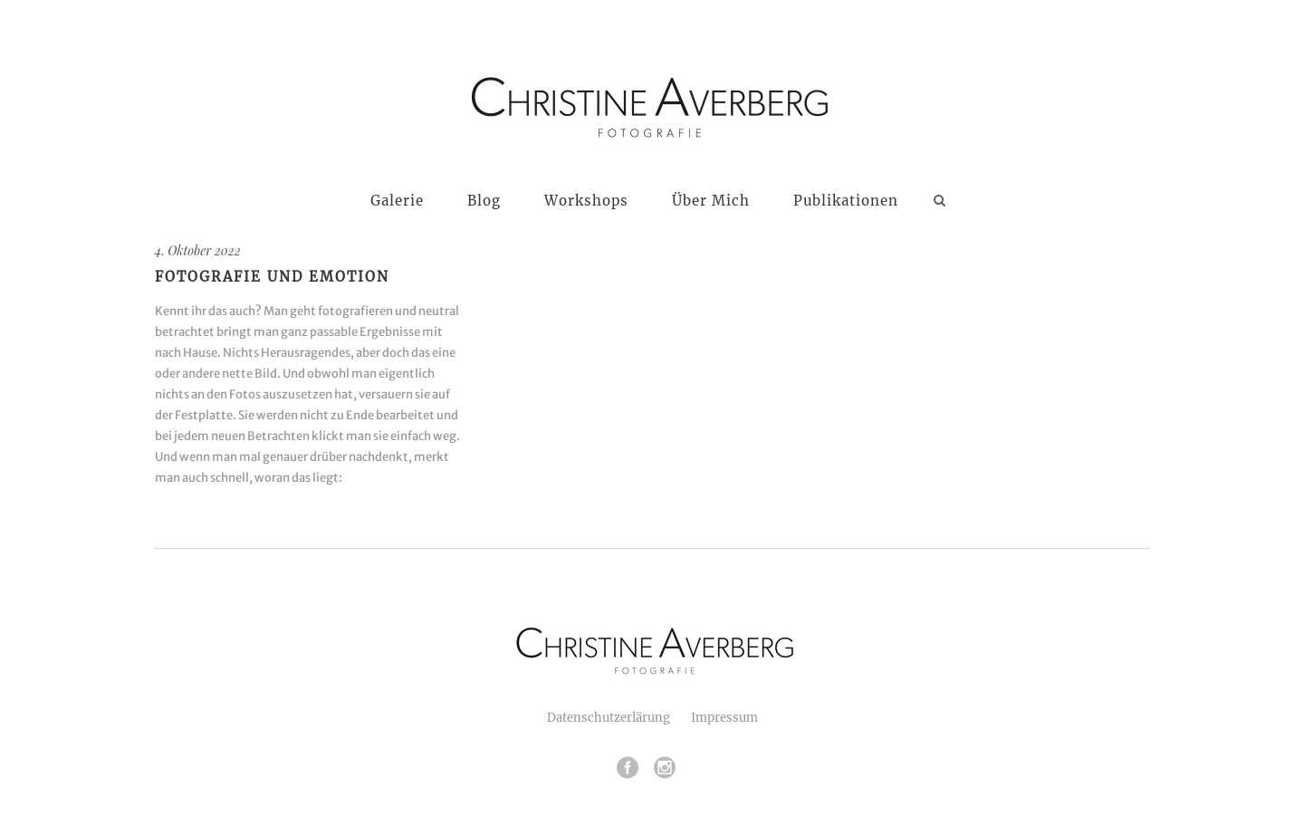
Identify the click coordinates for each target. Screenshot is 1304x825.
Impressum (724, 717)
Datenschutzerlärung (608, 717)
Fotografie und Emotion (272, 276)
